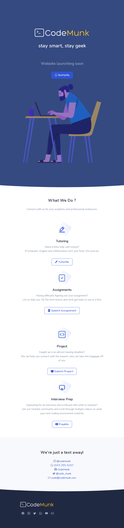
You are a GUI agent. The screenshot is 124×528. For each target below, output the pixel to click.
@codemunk (64, 461)
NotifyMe (62, 75)
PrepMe (62, 424)
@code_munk (63, 473)
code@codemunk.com (63, 478)
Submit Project (62, 371)
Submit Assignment (62, 310)
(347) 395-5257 (64, 465)
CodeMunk (64, 469)
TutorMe (62, 262)
